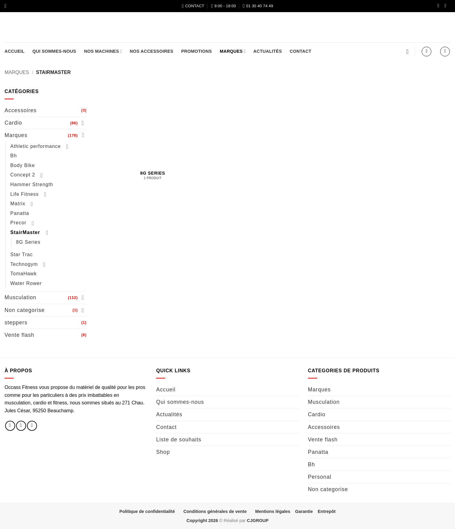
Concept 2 (22, 174)
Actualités (267, 51)
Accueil (15, 51)
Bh (13, 155)
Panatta (19, 213)
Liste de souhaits (178, 440)
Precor (18, 222)
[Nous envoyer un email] (32, 426)
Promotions (196, 51)
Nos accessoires (151, 51)
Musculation (20, 297)
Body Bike (22, 165)
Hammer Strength (31, 184)
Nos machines (103, 51)
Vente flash (19, 335)
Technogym (24, 264)
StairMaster (25, 232)
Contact (300, 51)
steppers (16, 323)
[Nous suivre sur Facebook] (439, 6)
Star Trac (21, 254)
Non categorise (25, 310)
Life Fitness (24, 194)
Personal (319, 477)
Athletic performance (35, 146)
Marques (233, 51)
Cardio (13, 123)
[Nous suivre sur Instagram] (446, 6)
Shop (163, 452)
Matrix (17, 203)
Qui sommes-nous (54, 51)
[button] (7, 6)
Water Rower (26, 283)
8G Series (28, 242)
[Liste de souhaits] (407, 51)
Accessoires (21, 110)
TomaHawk (23, 273)
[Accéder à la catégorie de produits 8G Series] (152, 145)
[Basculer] (82, 122)
